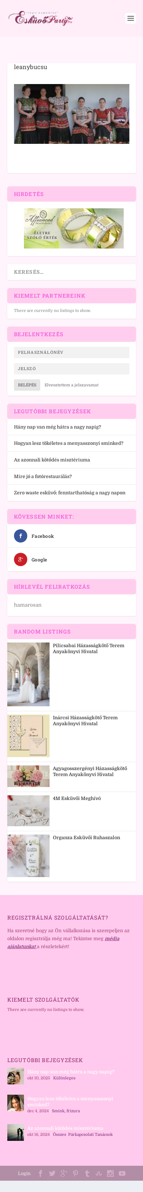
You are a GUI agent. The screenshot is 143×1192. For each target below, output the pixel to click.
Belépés (27, 385)
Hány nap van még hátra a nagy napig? (57, 427)
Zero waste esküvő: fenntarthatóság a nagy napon (69, 492)
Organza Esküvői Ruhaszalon (86, 837)
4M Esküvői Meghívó (77, 798)
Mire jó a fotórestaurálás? (43, 476)
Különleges (64, 1078)
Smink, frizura (66, 1111)
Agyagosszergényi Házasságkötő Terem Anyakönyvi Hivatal (90, 771)
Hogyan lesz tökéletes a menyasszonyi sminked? (68, 443)
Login (24, 1173)
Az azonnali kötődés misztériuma (52, 459)
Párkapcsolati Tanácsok (90, 1134)
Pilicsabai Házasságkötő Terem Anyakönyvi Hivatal (88, 648)
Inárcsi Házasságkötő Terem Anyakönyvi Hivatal (85, 720)
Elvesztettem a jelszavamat (71, 385)
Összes (59, 1134)
